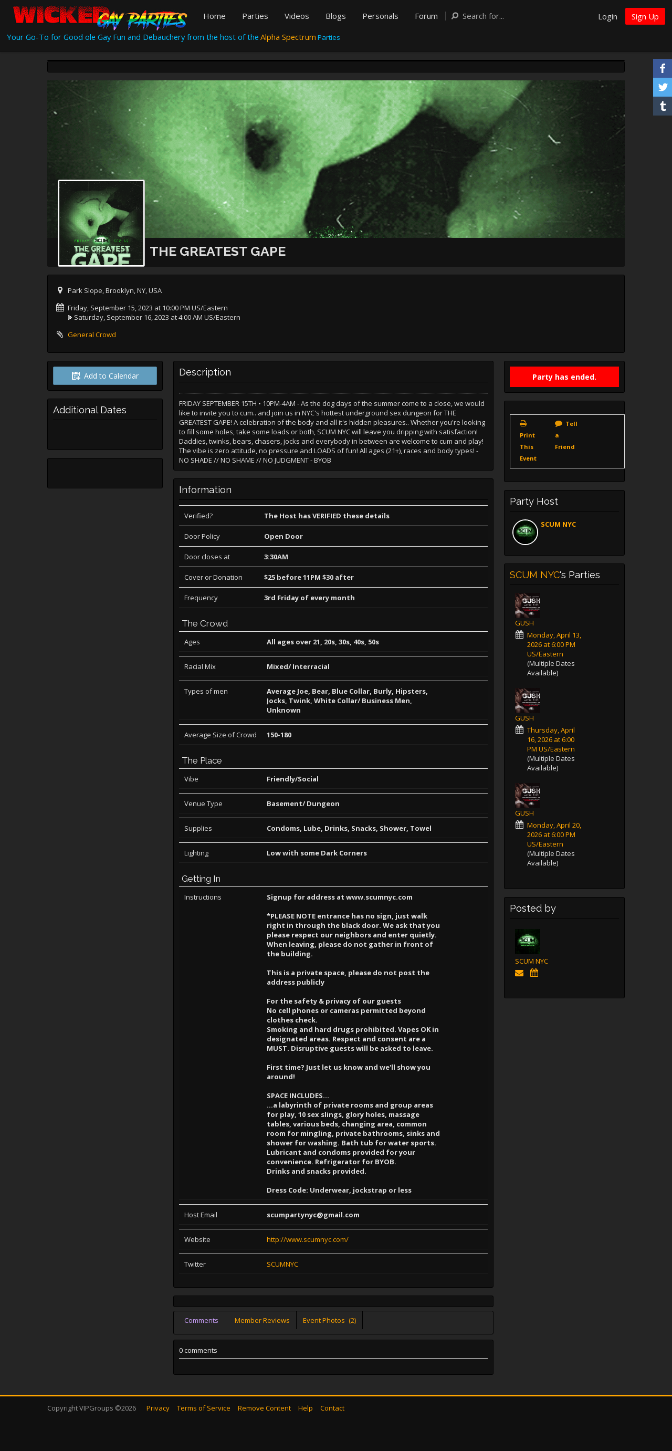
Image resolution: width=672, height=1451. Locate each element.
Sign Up (645, 16)
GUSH (524, 623)
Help (305, 1408)
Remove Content (264, 1408)
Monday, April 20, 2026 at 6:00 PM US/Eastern (554, 834)
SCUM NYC (558, 524)
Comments (201, 1320)
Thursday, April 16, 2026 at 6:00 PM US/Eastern (551, 739)
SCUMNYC (282, 1264)
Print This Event (528, 446)
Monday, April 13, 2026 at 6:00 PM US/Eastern (554, 644)
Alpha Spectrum (288, 37)
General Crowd (92, 334)
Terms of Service (203, 1408)
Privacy (158, 1408)
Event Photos (329, 1320)
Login (607, 16)
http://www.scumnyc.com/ (308, 1239)
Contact (332, 1408)
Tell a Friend (566, 435)
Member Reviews (262, 1320)
